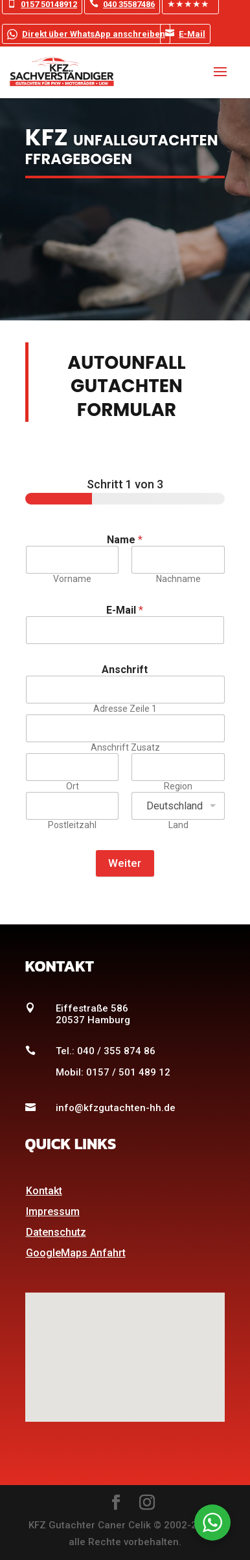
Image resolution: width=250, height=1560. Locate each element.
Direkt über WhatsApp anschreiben (86, 32)
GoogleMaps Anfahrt (76, 1253)
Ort (71, 786)
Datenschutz (56, 1232)
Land (178, 825)
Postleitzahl (72, 825)
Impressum (53, 1211)
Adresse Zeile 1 (125, 708)
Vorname (72, 579)
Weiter (124, 863)
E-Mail (185, 33)
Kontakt (44, 1191)
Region (178, 786)
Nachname (177, 579)
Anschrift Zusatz (124, 747)
